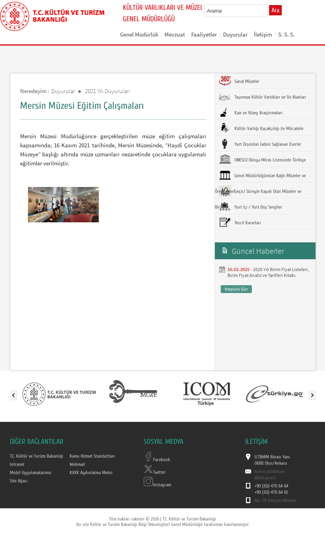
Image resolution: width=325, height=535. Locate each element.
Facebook (157, 459)
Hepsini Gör (236, 289)
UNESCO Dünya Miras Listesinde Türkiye (262, 159)
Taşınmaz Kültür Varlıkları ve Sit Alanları (262, 96)
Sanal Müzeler (239, 80)
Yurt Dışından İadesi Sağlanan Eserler (260, 143)
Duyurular (235, 34)
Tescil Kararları (240, 222)
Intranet (17, 464)
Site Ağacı (19, 481)
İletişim (263, 34)
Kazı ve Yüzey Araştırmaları (251, 112)
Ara (275, 10)
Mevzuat (174, 34)
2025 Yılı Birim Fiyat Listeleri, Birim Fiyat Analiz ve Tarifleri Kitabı (268, 272)
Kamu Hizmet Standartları (92, 456)
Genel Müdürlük (139, 34)
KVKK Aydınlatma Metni (91, 472)
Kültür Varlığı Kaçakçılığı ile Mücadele (261, 128)
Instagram (157, 484)
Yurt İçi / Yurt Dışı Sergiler (250, 206)
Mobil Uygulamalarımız (30, 472)
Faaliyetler (204, 34)
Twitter (155, 472)
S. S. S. (286, 34)
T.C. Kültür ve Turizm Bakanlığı (36, 456)
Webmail (77, 464)
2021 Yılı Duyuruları (107, 91)
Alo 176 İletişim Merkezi (275, 500)
